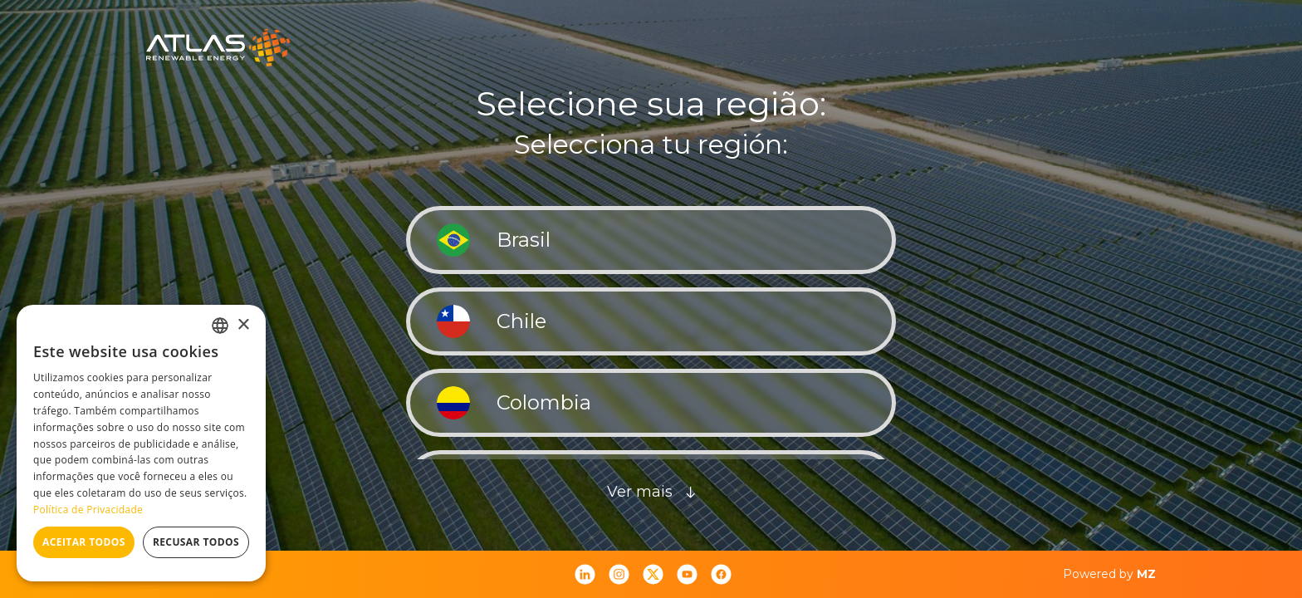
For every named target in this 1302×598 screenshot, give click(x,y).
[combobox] (220, 325)
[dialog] (141, 443)
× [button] (243, 325)
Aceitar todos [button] (83, 542)
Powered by (1109, 573)
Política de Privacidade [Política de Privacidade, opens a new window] (88, 509)
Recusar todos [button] (196, 542)
